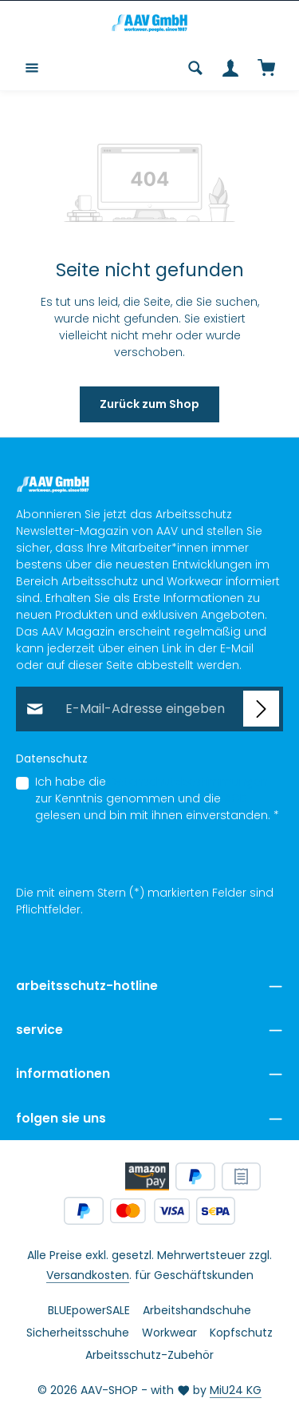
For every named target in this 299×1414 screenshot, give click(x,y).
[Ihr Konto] (230, 68)
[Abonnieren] (261, 709)
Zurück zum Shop (149, 404)
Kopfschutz (241, 1333)
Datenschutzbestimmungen (188, 782)
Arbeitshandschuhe (197, 1310)
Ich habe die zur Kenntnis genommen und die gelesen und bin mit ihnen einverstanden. (157, 799)
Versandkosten (87, 1275)
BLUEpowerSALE (89, 1310)
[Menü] (32, 68)
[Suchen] (195, 68)
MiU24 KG (236, 1390)
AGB (235, 799)
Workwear (169, 1333)
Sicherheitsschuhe (77, 1333)
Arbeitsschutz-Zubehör (149, 1355)
